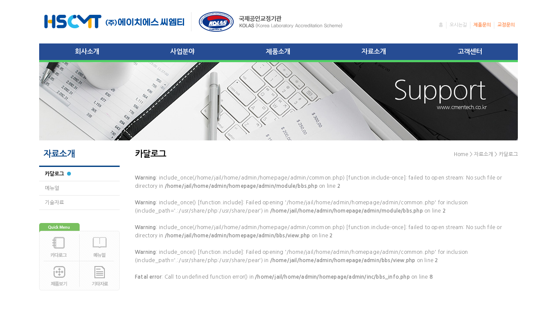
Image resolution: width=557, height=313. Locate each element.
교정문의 (506, 25)
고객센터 (470, 51)
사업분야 (182, 51)
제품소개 (278, 51)
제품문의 (482, 25)
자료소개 (374, 51)
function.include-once (375, 177)
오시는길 (458, 25)
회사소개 (87, 51)
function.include (220, 202)
